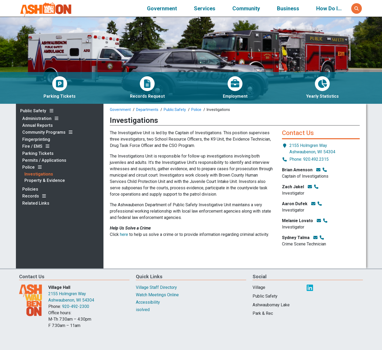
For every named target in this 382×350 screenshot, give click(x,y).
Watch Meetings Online (157, 294)
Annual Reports (37, 125)
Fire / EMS (32, 146)
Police (28, 167)
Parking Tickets (38, 153)
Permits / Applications (44, 160)
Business (288, 8)
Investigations (38, 174)
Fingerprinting (36, 139)
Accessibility (148, 302)
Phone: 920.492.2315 (305, 159)
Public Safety (33, 111)
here (124, 234)
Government (162, 8)
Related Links (35, 203)
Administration (36, 118)
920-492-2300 (75, 306)
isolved (143, 309)
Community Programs (44, 132)
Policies (30, 189)
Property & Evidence (44, 180)
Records (30, 196)
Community (246, 8)
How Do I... (329, 8)
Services (204, 8)
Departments (147, 109)
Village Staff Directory (156, 287)
